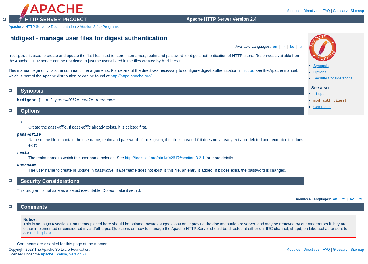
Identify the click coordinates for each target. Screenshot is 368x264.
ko (292, 46)
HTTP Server (36, 26)
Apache (15, 26)
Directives (311, 11)
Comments (322, 107)
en (275, 46)
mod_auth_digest (330, 101)
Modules (293, 11)
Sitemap (357, 11)
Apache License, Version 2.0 (64, 254)
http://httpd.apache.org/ (131, 76)
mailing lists (40, 233)
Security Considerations (332, 78)
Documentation (63, 26)
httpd (248, 70)
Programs (111, 26)
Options (319, 72)
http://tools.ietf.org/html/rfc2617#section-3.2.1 (164, 158)
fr (283, 46)
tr (300, 46)
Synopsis (321, 66)
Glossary (340, 11)
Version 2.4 (89, 26)
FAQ (326, 11)
